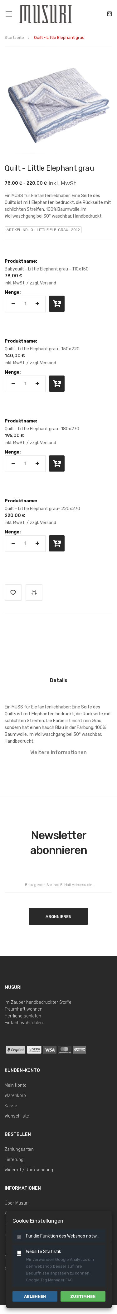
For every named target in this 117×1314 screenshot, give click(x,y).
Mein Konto (16, 1085)
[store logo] (46, 14)
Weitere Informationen (58, 752)
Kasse (11, 1106)
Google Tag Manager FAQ (49, 1280)
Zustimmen (82, 1296)
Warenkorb (15, 1095)
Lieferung (14, 1159)
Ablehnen (35, 1296)
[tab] (58, 682)
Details (58, 680)
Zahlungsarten (19, 1149)
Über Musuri (16, 1203)
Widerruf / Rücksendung (29, 1170)
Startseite (14, 37)
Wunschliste (17, 1116)
